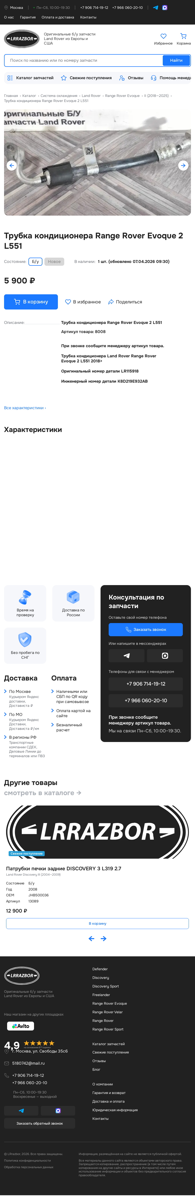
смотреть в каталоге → (44, 793)
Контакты (88, 17)
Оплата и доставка (58, 17)
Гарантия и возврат (109, 1093)
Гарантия (28, 17)
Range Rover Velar (107, 1013)
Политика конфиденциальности (27, 1161)
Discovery (100, 978)
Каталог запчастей (30, 78)
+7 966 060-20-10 (146, 701)
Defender (100, 969)
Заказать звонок (145, 630)
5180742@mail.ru (28, 1064)
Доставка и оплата (108, 1102)
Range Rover (102, 1021)
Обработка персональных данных (28, 1168)
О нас (9, 17)
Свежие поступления (86, 78)
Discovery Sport (105, 987)
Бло (96, 1070)
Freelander (101, 995)
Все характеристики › (25, 409)
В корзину (97, 924)
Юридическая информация (115, 1110)
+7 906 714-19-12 (145, 684)
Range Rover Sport (107, 1030)
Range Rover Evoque (109, 1004)
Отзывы (131, 78)
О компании (102, 1085)
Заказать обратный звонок (40, 1124)
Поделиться (126, 302)
